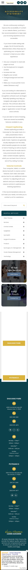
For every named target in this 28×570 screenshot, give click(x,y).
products (6, 243)
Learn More (14, 274)
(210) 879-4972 (14, 425)
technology (7, 256)
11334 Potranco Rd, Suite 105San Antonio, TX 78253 (14, 473)
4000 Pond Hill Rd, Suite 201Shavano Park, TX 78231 (14, 408)
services (6, 222)
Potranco (14, 378)
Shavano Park (14, 343)
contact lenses (8, 226)
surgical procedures (9, 239)
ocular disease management (12, 252)
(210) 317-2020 (14, 482)
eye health (7, 235)
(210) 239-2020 (14, 417)
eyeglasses (7, 231)
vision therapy (8, 218)
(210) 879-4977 (14, 490)
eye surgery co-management (12, 248)
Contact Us (14, 298)
